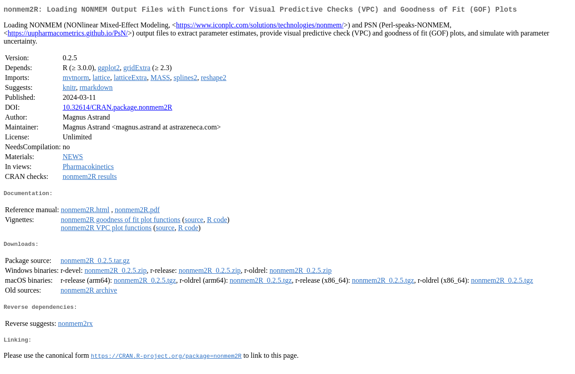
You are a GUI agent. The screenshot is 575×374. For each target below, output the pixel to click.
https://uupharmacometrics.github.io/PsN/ (68, 35)
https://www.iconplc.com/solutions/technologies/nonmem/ (260, 27)
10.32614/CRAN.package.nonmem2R (117, 109)
